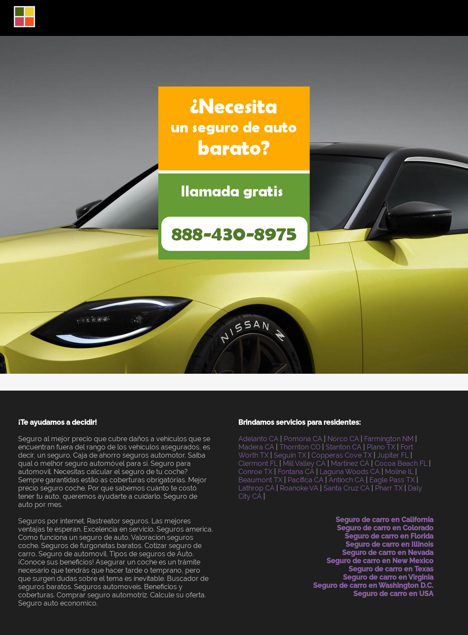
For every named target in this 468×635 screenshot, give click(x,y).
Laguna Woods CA (350, 472)
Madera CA (256, 447)
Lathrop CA (256, 488)
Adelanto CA (258, 439)
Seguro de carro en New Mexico (380, 561)
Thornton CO (300, 447)
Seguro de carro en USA (393, 594)
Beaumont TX (260, 480)
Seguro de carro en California (384, 520)
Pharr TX (389, 488)
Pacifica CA (306, 480)
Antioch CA (346, 480)
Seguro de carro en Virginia (388, 577)
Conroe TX (255, 472)
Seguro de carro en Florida (389, 536)
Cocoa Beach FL (401, 463)
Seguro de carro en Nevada (387, 552)
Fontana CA (296, 472)
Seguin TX (290, 455)
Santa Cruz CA (347, 488)
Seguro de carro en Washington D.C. (373, 585)
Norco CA (343, 439)
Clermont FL (258, 463)
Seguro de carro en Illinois (389, 544)
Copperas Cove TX (341, 455)
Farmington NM (389, 439)
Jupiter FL (393, 455)
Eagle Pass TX (392, 480)
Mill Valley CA (304, 463)
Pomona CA (303, 439)
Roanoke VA (299, 488)
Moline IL (399, 472)
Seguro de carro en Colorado (385, 528)
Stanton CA (344, 447)
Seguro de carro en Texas (391, 569)
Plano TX (381, 447)
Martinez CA (350, 463)
